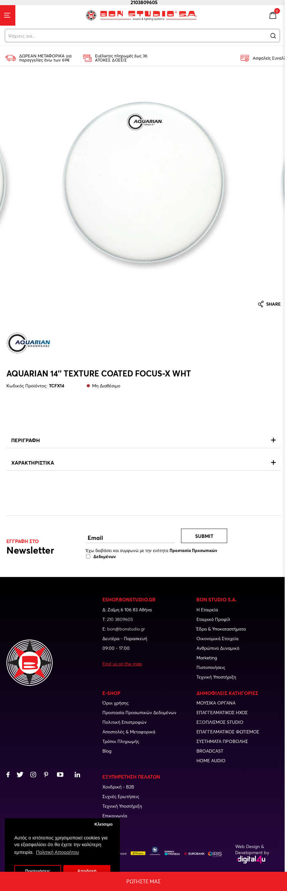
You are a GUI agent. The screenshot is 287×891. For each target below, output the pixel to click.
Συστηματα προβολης (222, 741)
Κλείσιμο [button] (103, 824)
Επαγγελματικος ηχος (222, 712)
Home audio (211, 760)
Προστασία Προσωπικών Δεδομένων (139, 712)
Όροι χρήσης (115, 703)
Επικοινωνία (114, 816)
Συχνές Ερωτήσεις (120, 796)
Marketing (206, 658)
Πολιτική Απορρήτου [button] (57, 852)
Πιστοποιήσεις (210, 667)
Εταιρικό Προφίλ (213, 619)
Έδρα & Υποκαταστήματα (221, 629)
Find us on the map (122, 664)
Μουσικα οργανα (215, 703)
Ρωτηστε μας (143, 881)
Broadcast (209, 751)
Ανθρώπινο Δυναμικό (217, 648)
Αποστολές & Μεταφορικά (128, 732)
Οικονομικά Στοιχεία (217, 638)
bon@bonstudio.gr (126, 629)
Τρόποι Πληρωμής (120, 741)
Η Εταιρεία (207, 609)
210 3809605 (120, 619)
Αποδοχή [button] (87, 871)
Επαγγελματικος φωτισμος (227, 732)
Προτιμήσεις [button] (38, 871)
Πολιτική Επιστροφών (124, 722)
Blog (106, 751)
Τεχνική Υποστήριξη (216, 677)
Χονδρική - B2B (118, 787)
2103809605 (145, 2)
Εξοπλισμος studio (219, 722)
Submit (204, 536)
